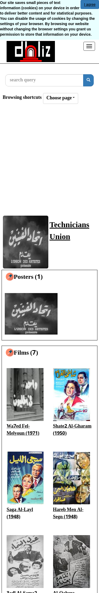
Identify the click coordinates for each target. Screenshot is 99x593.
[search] (88, 80)
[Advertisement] (49, 162)
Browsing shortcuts (22, 97)
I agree (90, 4)
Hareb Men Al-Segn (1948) (68, 513)
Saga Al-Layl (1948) (20, 513)
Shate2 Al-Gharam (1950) (72, 430)
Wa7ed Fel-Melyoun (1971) (23, 430)
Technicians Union (69, 231)
